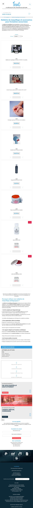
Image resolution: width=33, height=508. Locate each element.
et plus (5, 356)
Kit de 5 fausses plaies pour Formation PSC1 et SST (16, 89)
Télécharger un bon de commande (16, 489)
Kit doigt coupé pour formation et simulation (16, 119)
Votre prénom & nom (16, 430)
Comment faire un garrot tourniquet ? (16, 497)
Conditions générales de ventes (16, 506)
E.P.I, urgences (7, 17)
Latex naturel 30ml (16, 240)
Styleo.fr (21, 504)
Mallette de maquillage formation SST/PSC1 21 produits (16, 59)
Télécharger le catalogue (16, 488)
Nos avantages (16, 487)
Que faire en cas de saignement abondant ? (16, 496)
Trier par (11, 36)
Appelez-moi (5, 392)
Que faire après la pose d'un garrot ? (16, 498)
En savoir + (5, 416)
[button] (10, 67)
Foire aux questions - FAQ (16, 491)
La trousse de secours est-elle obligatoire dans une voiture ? (16, 501)
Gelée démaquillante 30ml (16, 274)
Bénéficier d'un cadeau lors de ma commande (16, 486)
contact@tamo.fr (18, 474)
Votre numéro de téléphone (16, 434)
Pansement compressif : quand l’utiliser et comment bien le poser (16, 500)
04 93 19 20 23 (6, 14)
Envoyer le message (16, 438)
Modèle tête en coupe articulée (16, 149)
